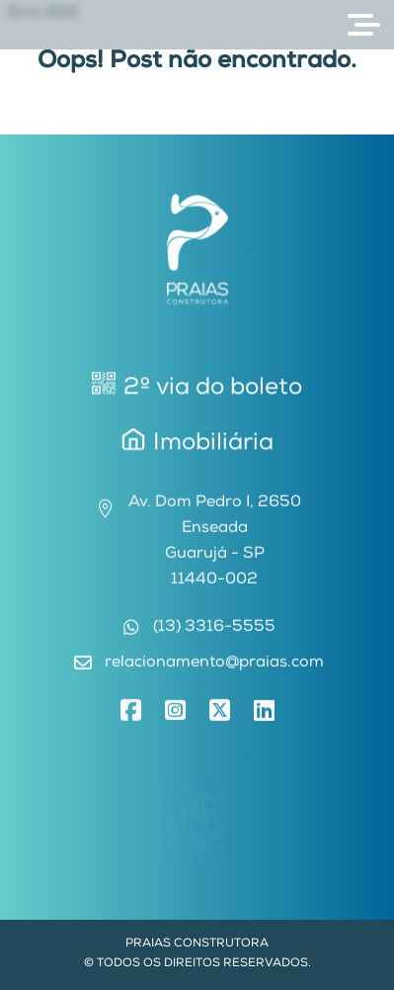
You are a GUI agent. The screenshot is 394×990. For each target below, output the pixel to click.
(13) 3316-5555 (214, 630)
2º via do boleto (197, 387)
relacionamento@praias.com (214, 666)
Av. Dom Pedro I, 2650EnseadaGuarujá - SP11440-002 (214, 543)
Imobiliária (197, 443)
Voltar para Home (197, 122)
